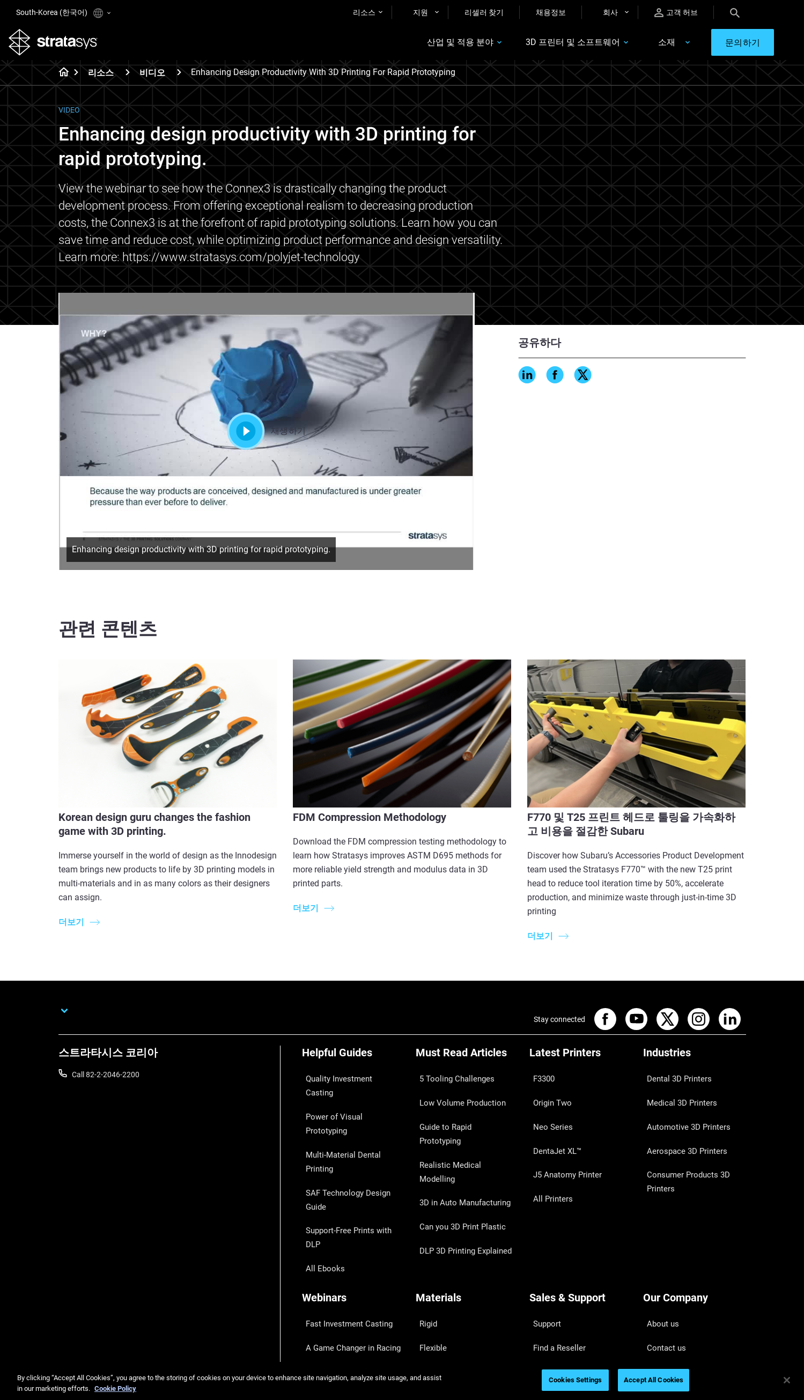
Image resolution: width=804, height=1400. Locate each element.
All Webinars (322, 1302)
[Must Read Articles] (467, 1064)
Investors (658, 1317)
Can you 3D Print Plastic (456, 1161)
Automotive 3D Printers (681, 1113)
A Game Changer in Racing (346, 1239)
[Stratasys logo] (60, 46)
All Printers (547, 1161)
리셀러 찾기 (484, 12)
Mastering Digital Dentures (346, 1286)
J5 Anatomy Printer (561, 1145)
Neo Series (546, 1113)
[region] (402, 1381)
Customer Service (558, 1302)
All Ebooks (319, 1161)
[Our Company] (694, 1205)
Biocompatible (439, 1254)
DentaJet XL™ (552, 1129)
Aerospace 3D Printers (680, 1129)
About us (658, 1223)
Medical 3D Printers (675, 1098)
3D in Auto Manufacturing (458, 1145)
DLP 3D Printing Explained (459, 1176)
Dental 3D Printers (673, 1082)
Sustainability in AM (334, 1254)
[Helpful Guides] (353, 1064)
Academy (658, 1286)
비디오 (152, 80)
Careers (656, 1270)
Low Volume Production (456, 1098)
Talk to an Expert (557, 1270)
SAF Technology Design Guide (351, 1129)
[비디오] (179, 80)
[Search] (735, 12)
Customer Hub (553, 1286)
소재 (640, 46)
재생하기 (266, 438)
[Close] (787, 1380)
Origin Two (547, 1098)
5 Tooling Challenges (450, 1082)
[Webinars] (353, 1205)
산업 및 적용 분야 (434, 46)
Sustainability (665, 1302)
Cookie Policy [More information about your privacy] (115, 1388)
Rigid (424, 1223)
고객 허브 (676, 12)
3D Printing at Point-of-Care (348, 1270)
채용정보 (551, 12)
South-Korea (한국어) (63, 13)
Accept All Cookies (653, 1380)
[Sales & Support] (580, 1205)
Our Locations (666, 1254)
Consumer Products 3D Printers (681, 1152)
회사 (610, 12)
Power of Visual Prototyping (348, 1098)
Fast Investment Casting (342, 1223)
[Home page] (60, 80)
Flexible (428, 1239)
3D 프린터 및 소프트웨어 (546, 46)
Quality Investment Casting (347, 1082)
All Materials (436, 1270)
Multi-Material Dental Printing (350, 1113)
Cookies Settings (575, 1380)
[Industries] (694, 1064)
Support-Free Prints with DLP (350, 1145)
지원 (420, 12)
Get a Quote (549, 1254)
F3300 (540, 1082)
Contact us (661, 1239)
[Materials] (467, 1205)
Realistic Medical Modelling (460, 1129)
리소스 (364, 12)
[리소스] (127, 80)
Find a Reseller (553, 1239)
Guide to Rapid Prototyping (461, 1113)
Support (542, 1223)
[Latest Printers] (580, 1064)
